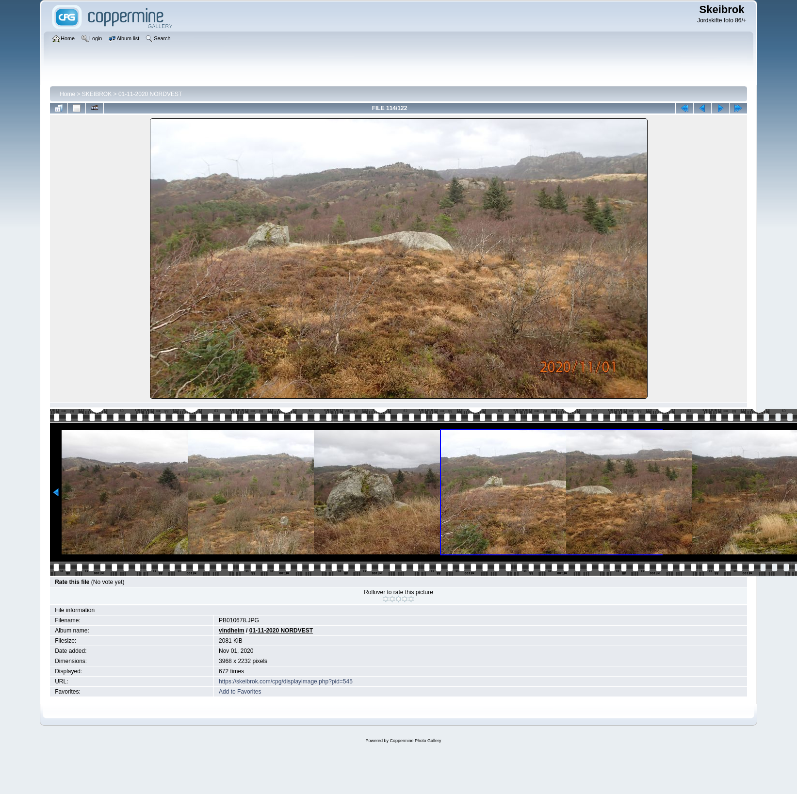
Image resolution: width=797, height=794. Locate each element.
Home (67, 94)
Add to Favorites (240, 691)
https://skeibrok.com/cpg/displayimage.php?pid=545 (286, 681)
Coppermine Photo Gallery (415, 740)
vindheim (231, 630)
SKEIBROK (97, 94)
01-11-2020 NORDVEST (150, 94)
